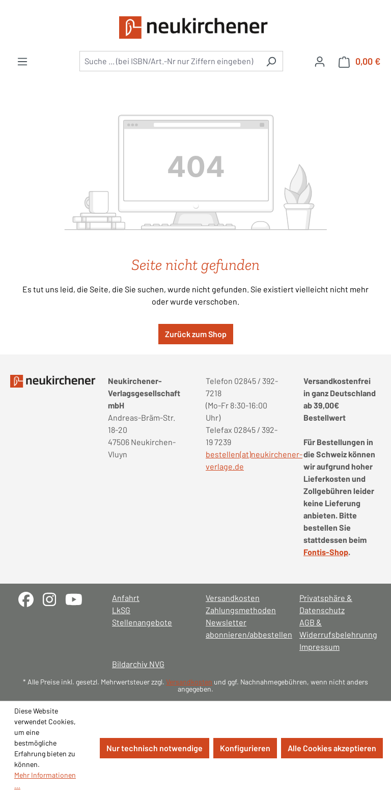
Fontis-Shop (325, 552)
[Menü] (22, 61)
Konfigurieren (245, 748)
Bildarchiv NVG (138, 664)
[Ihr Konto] (320, 61)
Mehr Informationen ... (45, 780)
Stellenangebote (142, 622)
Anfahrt (125, 597)
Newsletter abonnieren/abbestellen (242, 628)
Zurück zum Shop (196, 334)
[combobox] (169, 61)
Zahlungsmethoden (241, 610)
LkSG (121, 610)
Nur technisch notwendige (154, 748)
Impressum (319, 646)
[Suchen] (271, 61)
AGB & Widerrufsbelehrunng (336, 628)
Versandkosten (233, 597)
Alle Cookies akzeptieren (332, 748)
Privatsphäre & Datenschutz (325, 604)
